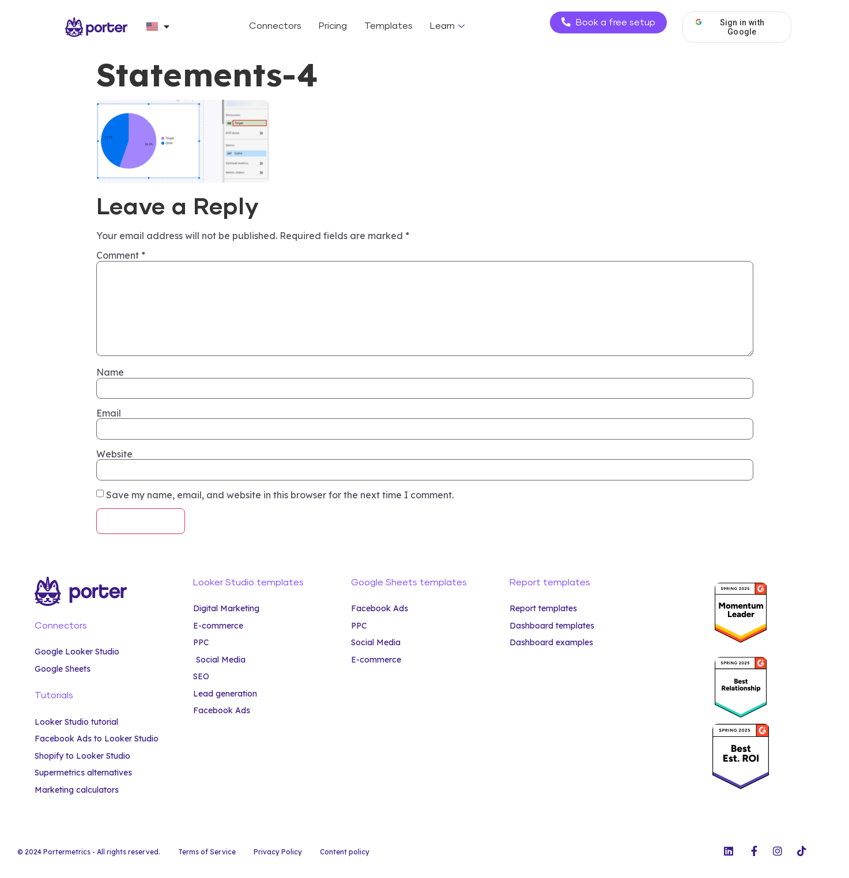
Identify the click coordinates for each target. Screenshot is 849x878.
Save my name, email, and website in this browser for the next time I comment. (280, 495)
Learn (448, 26)
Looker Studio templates (248, 582)
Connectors (275, 26)
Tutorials (54, 695)
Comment (120, 255)
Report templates (550, 582)
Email (108, 413)
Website (114, 454)
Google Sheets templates (409, 582)
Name (110, 372)
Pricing (333, 26)
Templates (388, 26)
